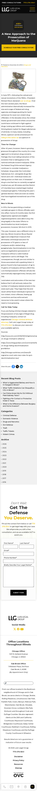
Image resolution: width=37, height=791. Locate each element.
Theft (5, 428)
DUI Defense (8, 425)
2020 (4, 467)
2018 (3, 474)
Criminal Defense (9, 415)
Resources (18, 764)
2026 (3, 444)
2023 (3, 455)
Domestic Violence (10, 419)
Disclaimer (18, 757)
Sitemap (18, 768)
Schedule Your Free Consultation (18, 48)
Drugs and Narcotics (11, 422)
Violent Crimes (9, 434)
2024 (4, 452)
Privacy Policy (18, 760)
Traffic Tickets (8, 431)
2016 (3, 482)
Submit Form (18, 593)
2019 (3, 471)
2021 (3, 463)
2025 (3, 448)
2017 (3, 478)
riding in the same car (10, 138)
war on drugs (25, 101)
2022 (3, 459)
